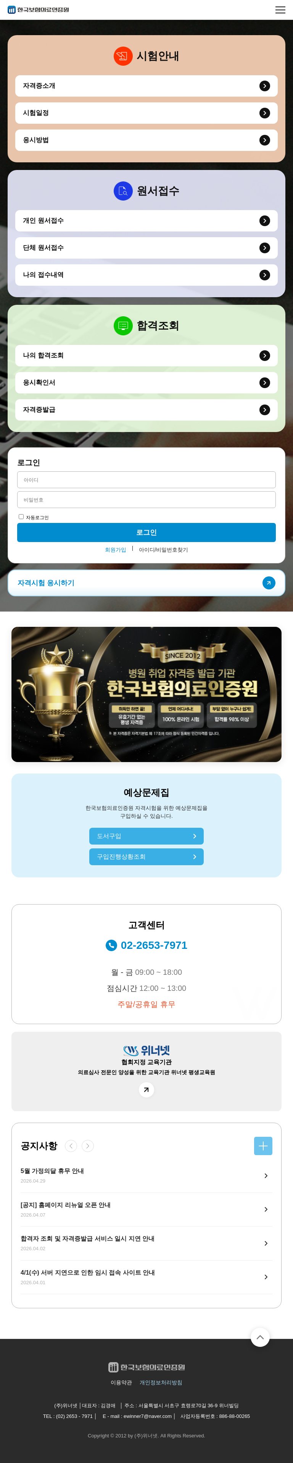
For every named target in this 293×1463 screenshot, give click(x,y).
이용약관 (121, 1382)
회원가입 (115, 550)
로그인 (146, 532)
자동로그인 (34, 517)
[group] (146, 694)
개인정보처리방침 (161, 1382)
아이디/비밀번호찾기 (163, 550)
